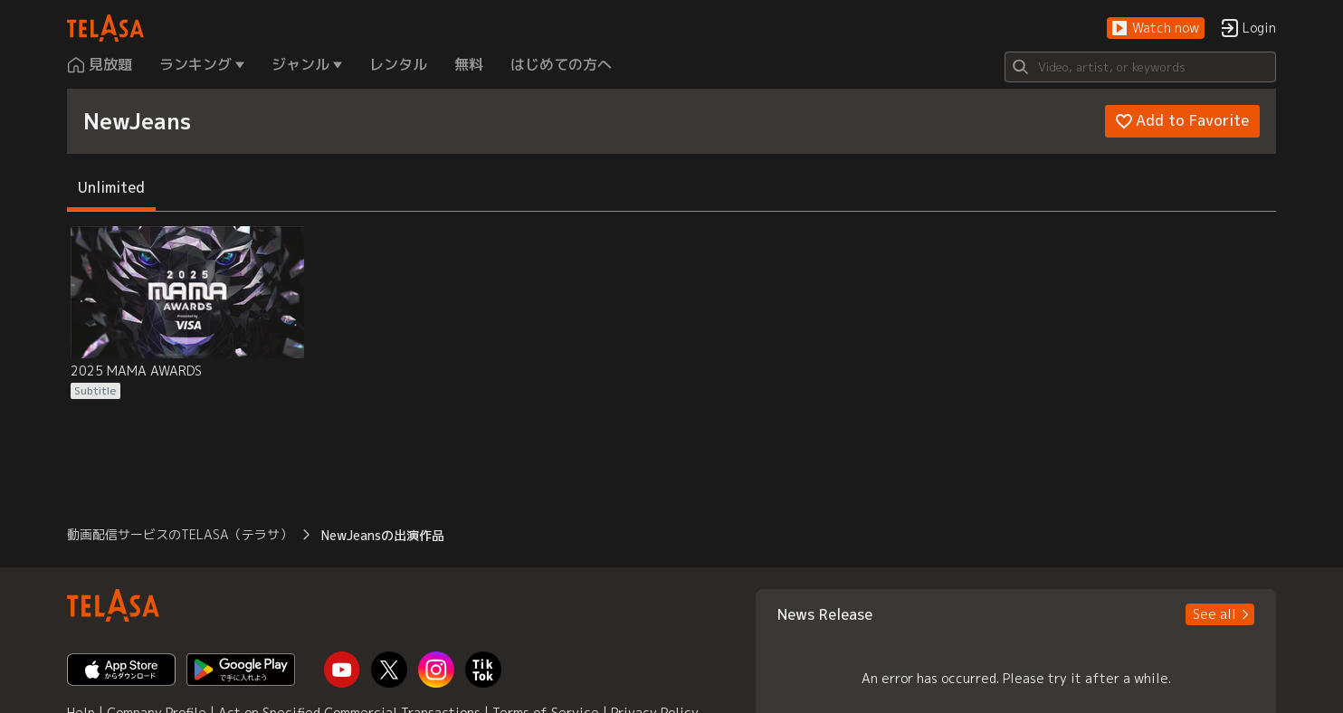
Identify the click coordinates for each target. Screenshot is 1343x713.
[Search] (1140, 67)
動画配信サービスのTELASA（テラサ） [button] (179, 534)
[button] (1156, 28)
